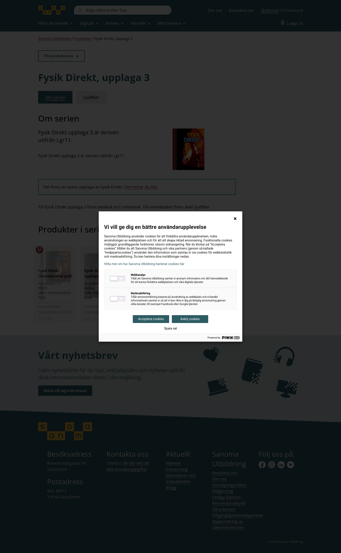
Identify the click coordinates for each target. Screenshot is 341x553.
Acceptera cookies (151, 319)
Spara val (170, 328)
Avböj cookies (190, 319)
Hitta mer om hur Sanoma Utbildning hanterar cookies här (144, 264)
